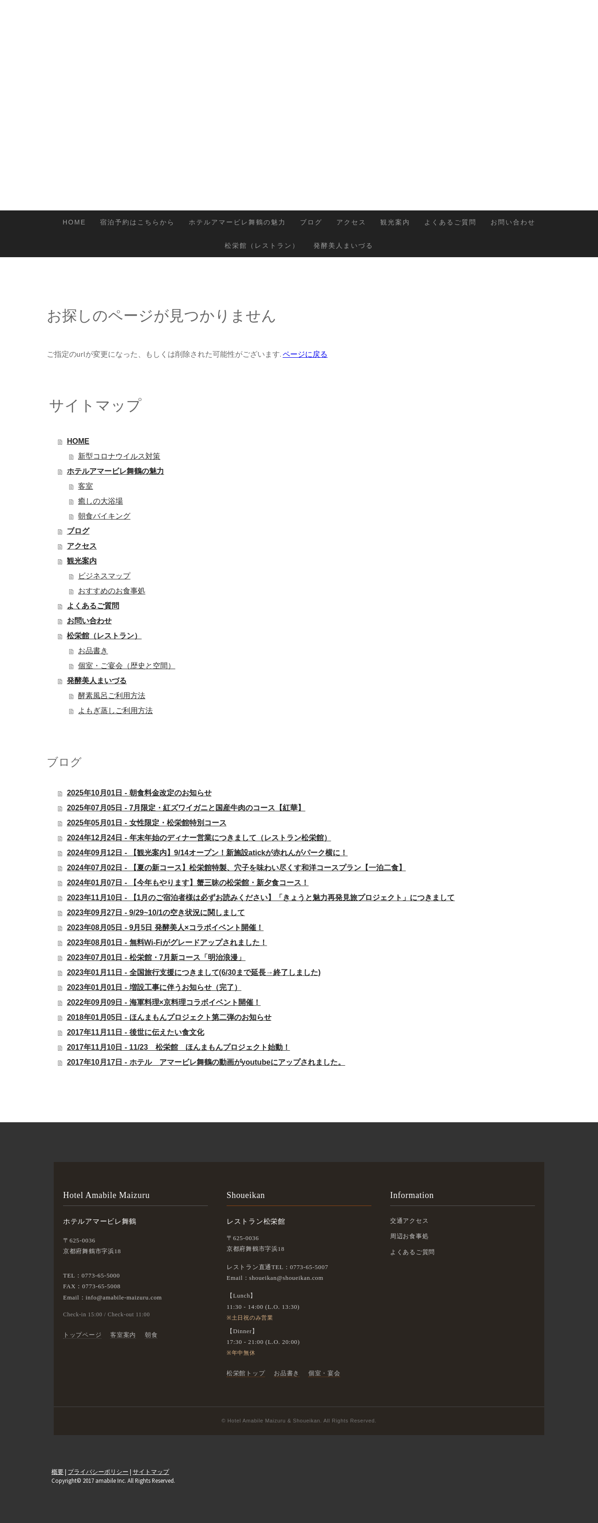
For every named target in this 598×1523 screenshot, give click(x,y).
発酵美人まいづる (343, 245)
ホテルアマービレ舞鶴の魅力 (237, 222)
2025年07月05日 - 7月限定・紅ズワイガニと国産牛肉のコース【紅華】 (186, 808)
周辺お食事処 (409, 1236)
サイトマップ (151, 1471)
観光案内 (395, 222)
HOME (74, 222)
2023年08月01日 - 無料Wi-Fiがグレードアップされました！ (167, 942)
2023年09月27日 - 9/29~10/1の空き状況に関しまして (156, 913)
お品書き (93, 651)
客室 (85, 486)
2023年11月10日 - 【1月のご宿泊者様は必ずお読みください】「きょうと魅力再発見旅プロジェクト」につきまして (261, 898)
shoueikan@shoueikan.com (286, 1277)
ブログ (311, 222)
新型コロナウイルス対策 (119, 456)
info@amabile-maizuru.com (123, 1297)
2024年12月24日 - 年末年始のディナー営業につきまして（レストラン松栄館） (199, 838)
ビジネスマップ (104, 576)
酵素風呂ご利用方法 (111, 696)
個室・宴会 (324, 1373)
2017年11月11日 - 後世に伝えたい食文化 (135, 1032)
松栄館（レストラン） (262, 245)
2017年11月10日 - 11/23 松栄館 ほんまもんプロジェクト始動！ (178, 1047)
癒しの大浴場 (100, 501)
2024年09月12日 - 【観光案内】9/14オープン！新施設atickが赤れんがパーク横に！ (207, 853)
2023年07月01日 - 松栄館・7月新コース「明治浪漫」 (156, 957)
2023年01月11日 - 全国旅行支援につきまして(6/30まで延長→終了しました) (193, 972)
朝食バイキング (104, 516)
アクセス (351, 222)
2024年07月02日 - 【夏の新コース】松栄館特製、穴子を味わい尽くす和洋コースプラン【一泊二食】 (236, 868)
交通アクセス (409, 1220)
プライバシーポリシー (98, 1471)
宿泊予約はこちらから (137, 222)
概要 (57, 1471)
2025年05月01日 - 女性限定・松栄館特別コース (146, 823)
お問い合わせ (513, 222)
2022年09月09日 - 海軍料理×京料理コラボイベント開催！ (164, 1002)
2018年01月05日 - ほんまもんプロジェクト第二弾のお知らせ (169, 1017)
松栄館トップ (246, 1373)
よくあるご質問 (450, 222)
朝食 (151, 1334)
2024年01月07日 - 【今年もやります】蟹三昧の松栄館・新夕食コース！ (187, 883)
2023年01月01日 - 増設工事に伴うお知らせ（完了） (154, 987)
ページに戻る (305, 354)
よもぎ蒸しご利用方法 (115, 711)
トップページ (82, 1334)
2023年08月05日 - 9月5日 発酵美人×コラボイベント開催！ (165, 927)
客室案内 (123, 1334)
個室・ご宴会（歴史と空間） (126, 666)
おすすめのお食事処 (111, 591)
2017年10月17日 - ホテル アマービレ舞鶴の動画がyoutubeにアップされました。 (206, 1062)
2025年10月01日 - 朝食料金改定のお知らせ (139, 793)
